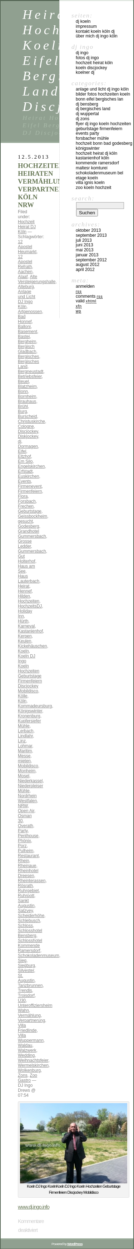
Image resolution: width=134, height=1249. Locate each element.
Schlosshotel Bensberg (30, 933)
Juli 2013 (84, 240)
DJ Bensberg (87, 104)
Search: (82, 198)
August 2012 (87, 264)
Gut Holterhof (26, 559)
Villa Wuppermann (31, 1038)
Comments (89, 296)
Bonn (23, 391)
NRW (23, 805)
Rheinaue (27, 865)
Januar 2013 (87, 254)
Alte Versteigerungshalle (36, 279)
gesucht (25, 521)
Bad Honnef (25, 319)
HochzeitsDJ (30, 606)
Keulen (24, 641)
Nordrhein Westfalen (27, 798)
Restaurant (28, 855)
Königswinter (30, 710)
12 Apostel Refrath (25, 261)
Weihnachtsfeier (33, 1060)
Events (24, 481)
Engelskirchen (31, 466)
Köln (22, 700)
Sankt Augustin (26, 903)
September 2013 (91, 235)
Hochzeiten (28, 601)
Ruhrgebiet (28, 890)
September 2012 (91, 259)
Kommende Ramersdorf (97, 162)
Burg (22, 411)
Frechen (26, 506)
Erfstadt (25, 471)
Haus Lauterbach (28, 579)
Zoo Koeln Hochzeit (93, 187)
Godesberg (28, 526)
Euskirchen (28, 476)
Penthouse (28, 835)
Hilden (24, 596)
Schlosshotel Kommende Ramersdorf (30, 945)
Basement (27, 331)
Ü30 (22, 1000)
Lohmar (25, 745)
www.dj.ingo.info (33, 1207)
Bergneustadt (30, 371)
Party (23, 830)
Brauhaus (27, 401)
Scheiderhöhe (31, 915)
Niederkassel (30, 780)
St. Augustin (26, 978)
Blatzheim (27, 386)
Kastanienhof (30, 631)
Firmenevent (30, 486)
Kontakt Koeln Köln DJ (95, 31)
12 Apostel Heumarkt (27, 246)
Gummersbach (32, 551)
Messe (24, 755)
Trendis (25, 990)
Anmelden (85, 286)
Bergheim (27, 341)
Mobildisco (28, 765)
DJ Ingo (82, 52)
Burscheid (27, 416)
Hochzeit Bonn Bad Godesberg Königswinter (104, 146)
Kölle (23, 695)
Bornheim (27, 396)
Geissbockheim (32, 516)
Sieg (22, 960)
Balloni (24, 326)
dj (19, 441)
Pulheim (25, 850)
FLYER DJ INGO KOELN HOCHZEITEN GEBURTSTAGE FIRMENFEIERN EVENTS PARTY (103, 128)
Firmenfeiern (30, 491)
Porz (22, 845)
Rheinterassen (31, 880)
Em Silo (25, 461)
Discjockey (28, 431)
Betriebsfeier (30, 376)
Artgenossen (30, 311)
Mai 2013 (84, 249)
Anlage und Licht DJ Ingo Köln (26, 299)
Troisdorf (26, 995)
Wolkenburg (29, 1070)
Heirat (23, 586)
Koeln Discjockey (91, 67)
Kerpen (25, 636)
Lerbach (25, 730)
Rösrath (25, 885)
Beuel (23, 381)
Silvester (26, 970)
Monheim (26, 770)
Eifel (22, 451)
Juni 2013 (84, 244)
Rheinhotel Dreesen (28, 873)
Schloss (25, 925)
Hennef (25, 591)
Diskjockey (28, 436)
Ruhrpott (26, 895)
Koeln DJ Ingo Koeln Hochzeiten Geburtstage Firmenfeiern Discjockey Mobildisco (30, 673)
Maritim (25, 750)
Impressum (86, 26)
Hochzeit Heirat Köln (94, 62)
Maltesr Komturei (92, 167)
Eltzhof (24, 456)
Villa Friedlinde (27, 1028)
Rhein (23, 860)
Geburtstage (29, 511)
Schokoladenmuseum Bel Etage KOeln (99, 175)
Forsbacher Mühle (92, 138)
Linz (22, 740)
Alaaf (23, 276)
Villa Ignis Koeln (90, 182)
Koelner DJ (85, 72)
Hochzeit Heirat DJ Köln (27, 226)
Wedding (26, 1055)
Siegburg (26, 965)
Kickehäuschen (32, 646)
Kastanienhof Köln (92, 157)
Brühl (23, 406)
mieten (24, 760)
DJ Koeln (83, 21)
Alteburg (26, 286)
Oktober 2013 (88, 230)
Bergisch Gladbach (27, 349)
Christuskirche (31, 421)
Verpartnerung (31, 1020)
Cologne (26, 426)
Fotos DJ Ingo (87, 57)
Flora (23, 496)
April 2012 (85, 269)
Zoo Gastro (27, 1078)
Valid (86, 300)
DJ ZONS (82, 118)
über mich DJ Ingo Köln (97, 36)
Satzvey (25, 910)
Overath (25, 825)
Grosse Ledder (25, 544)
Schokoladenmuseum (38, 955)
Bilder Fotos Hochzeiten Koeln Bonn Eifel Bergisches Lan (103, 97)
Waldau (25, 1045)
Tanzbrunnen (30, 985)
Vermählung (29, 1015)
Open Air (26, 810)
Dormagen (28, 446)
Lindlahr (25, 735)
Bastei (24, 336)
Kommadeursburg (35, 705)
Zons (23, 1075)
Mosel (23, 775)
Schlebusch (29, 920)
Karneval (26, 626)
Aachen (25, 271)
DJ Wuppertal (87, 113)
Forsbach (27, 501)
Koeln (23, 651)
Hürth (23, 621)
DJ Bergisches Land (93, 108)
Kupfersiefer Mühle (29, 723)
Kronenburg (29, 715)
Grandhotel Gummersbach (32, 534)
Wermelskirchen (33, 1065)
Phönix (24, 840)
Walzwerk (27, 1050)
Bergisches (28, 356)
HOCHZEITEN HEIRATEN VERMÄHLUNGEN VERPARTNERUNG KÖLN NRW (48, 185)
